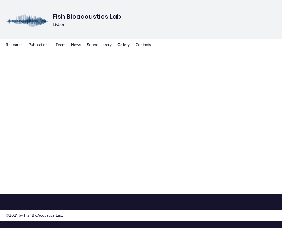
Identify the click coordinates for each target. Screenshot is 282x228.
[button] (99, 44)
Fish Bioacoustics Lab (87, 16)
